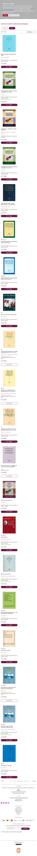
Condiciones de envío (18, 810)
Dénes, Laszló (3, 132)
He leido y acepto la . (12, 831)
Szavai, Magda (3, 316)
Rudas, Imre (3, 432)
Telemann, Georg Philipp (5, 57)
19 (26, 781)
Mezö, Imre (3, 133)
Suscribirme (25, 828)
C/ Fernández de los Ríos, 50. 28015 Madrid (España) (18, 797)
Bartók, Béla (3, 576)
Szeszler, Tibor (8, 393)
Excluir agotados (4, 31)
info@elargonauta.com (18, 800)
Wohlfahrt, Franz (4, 502)
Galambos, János (4, 354)
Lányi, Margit (13, 132)
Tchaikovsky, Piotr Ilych (11, 729)
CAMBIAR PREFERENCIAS (13, 15)
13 (15, 781)
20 (28, 781)
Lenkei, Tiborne (8, 206)
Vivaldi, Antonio (14, 354)
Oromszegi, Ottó (3, 615)
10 (10, 781)
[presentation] (9, 835)
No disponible (9, 364)
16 (21, 781)
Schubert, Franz (3, 690)
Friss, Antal (3, 94)
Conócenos (18, 807)
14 (17, 781)
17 (22, 781)
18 (24, 781)
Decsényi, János (4, 729)
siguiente (34, 781)
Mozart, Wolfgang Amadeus (6, 539)
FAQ (18, 814)
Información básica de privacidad (16, 831)
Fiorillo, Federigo (4, 652)
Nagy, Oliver (10, 354)
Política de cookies (18, 808)
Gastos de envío (18, 811)
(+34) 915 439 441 (18, 799)
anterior (2, 781)
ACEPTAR (5, 15)
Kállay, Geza (8, 132)
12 (13, 781)
